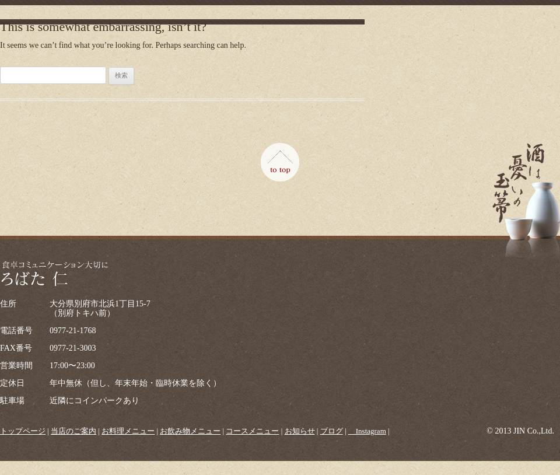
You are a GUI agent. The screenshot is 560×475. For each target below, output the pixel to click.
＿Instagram (367, 431)
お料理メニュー (128, 431)
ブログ (331, 431)
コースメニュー (252, 431)
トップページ (23, 431)
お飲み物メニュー (190, 431)
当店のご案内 (73, 431)
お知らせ (300, 431)
